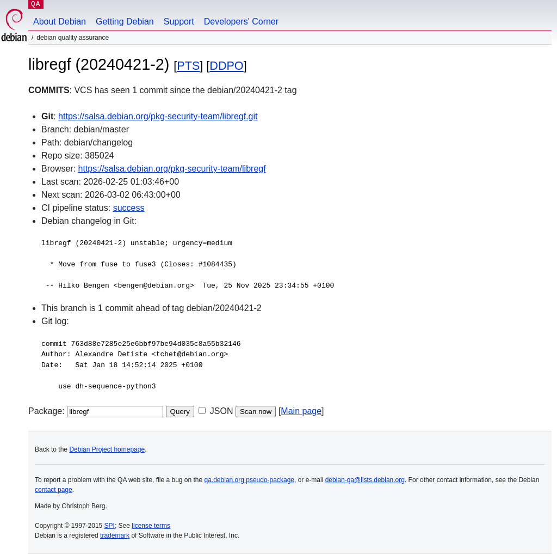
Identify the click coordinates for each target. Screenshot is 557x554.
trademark (114, 535)
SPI (109, 525)
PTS (188, 65)
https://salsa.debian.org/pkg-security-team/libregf (172, 168)
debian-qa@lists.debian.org (365, 480)
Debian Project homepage (107, 449)
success (129, 207)
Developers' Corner (241, 21)
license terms (151, 525)
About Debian (59, 21)
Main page (301, 411)
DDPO (226, 65)
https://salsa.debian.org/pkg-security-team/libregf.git (157, 116)
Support (179, 21)
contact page (53, 490)
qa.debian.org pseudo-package (249, 480)
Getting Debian (125, 21)
